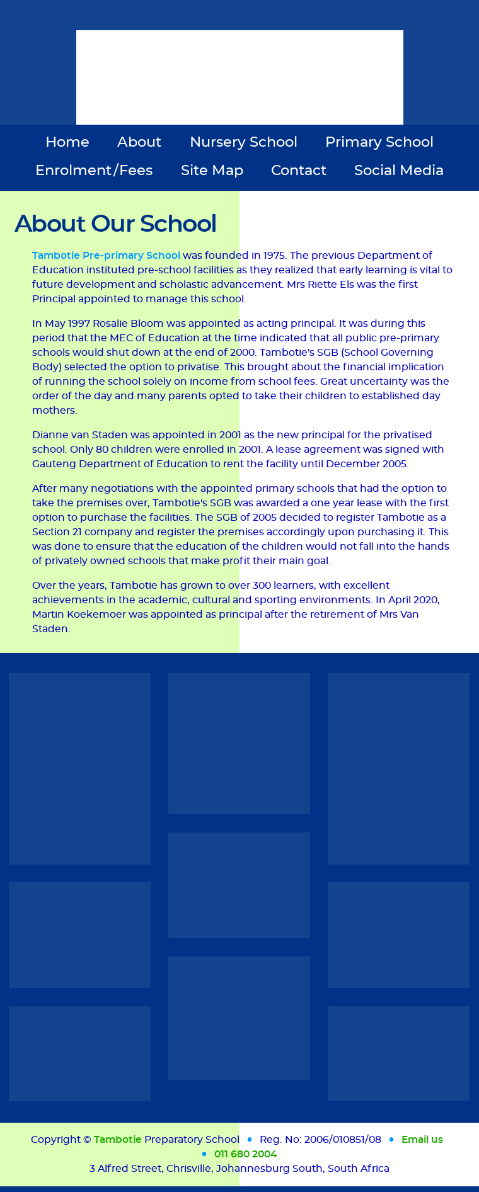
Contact (298, 170)
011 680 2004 (245, 1154)
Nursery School (243, 142)
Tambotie (118, 1140)
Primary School (379, 142)
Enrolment (94, 170)
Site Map (212, 170)
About (139, 142)
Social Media (399, 170)
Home (67, 142)
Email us (422, 1140)
